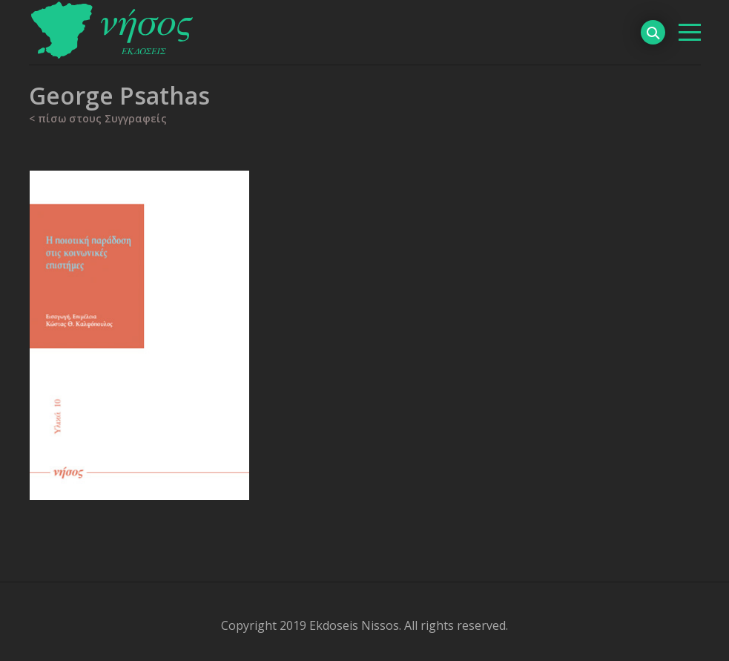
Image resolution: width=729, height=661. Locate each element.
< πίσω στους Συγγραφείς (98, 118)
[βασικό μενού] (690, 32)
